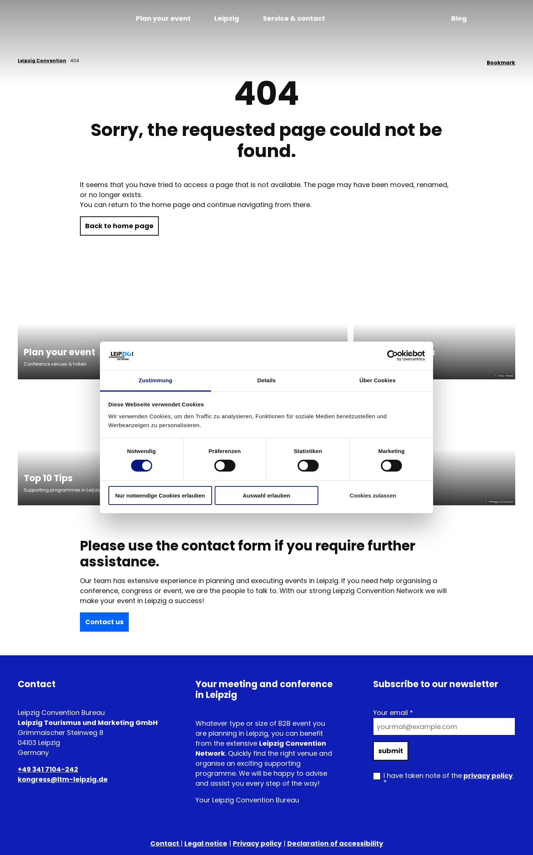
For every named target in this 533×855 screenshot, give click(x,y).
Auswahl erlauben (266, 495)
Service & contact (294, 18)
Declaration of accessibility (335, 843)
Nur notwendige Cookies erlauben (160, 495)
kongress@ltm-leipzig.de (63, 779)
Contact (165, 843)
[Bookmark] (501, 60)
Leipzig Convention (42, 60)
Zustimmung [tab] (155, 380)
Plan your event (163, 18)
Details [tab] (266, 380)
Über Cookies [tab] (377, 380)
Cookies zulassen (373, 495)
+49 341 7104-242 (48, 769)
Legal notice (205, 843)
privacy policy (488, 775)
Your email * (393, 712)
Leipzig (226, 18)
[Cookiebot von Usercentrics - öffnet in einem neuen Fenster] (392, 355)
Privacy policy (257, 843)
